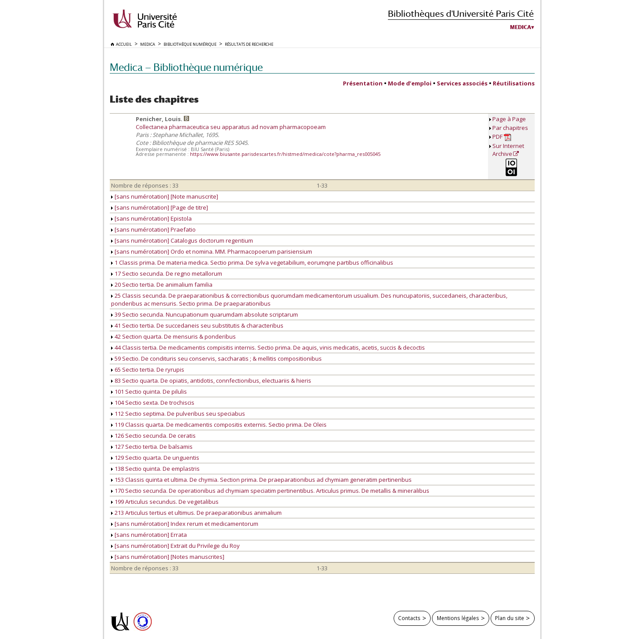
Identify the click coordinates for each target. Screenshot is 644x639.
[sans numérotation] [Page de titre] (159, 207)
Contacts (409, 617)
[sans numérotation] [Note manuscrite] (164, 196)
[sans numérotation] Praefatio (153, 229)
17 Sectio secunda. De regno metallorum (166, 273)
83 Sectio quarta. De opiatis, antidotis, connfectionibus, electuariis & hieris (211, 380)
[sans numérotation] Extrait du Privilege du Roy (175, 546)
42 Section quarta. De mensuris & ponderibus (173, 336)
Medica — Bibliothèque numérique (186, 67)
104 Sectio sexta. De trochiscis (152, 402)
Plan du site (509, 617)
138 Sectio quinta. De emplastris (155, 469)
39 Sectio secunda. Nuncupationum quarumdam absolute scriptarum (204, 314)
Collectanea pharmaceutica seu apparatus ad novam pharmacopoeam (231, 127)
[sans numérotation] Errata (149, 535)
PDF (501, 137)
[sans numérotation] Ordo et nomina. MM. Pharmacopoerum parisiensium (211, 251)
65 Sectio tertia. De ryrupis (147, 369)
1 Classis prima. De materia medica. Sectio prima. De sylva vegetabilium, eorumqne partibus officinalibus (252, 262)
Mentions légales (458, 617)
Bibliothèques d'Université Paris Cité (461, 13)
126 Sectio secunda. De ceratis (153, 436)
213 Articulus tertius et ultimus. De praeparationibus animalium (196, 513)
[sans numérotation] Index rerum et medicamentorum (184, 524)
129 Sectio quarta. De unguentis (155, 458)
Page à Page (509, 119)
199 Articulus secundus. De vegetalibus (165, 502)
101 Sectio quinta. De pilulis (149, 391)
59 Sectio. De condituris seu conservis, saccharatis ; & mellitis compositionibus (216, 358)
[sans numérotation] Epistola (151, 218)
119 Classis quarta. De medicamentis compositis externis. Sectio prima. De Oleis (219, 424)
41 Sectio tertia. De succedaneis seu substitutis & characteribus (197, 325)
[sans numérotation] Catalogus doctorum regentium (182, 240)
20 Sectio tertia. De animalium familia (161, 284)
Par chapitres (510, 128)
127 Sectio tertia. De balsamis (152, 447)
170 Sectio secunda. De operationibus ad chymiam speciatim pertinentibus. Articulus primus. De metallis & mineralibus (270, 491)
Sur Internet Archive (508, 150)
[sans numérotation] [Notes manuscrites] (167, 557)
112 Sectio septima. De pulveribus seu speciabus (178, 413)
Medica (520, 27)
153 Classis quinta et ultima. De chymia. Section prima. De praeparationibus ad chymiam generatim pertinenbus (261, 480)
